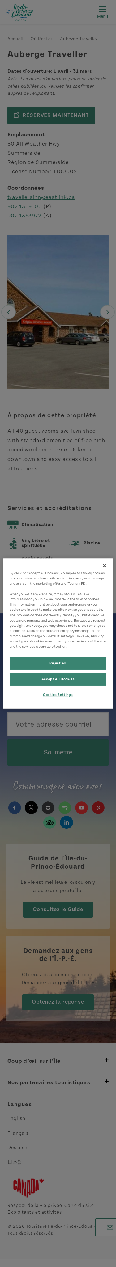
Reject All (58, 663)
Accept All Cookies (58, 679)
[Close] (104, 565)
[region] (58, 633)
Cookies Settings (58, 695)
